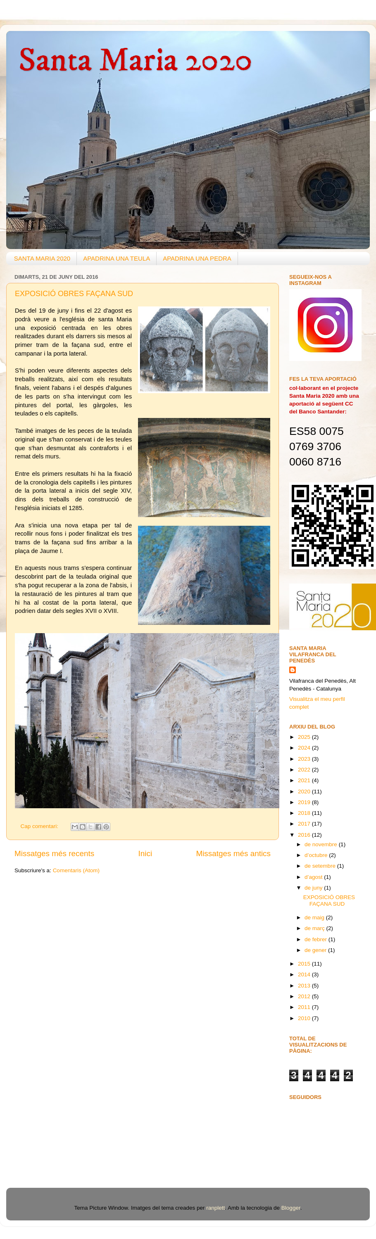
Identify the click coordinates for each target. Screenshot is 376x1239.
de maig (315, 917)
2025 (305, 737)
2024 (305, 748)
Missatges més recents (54, 853)
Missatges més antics (233, 853)
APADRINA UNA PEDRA (197, 258)
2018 (305, 813)
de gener (316, 950)
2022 (305, 770)
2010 (305, 1018)
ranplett (215, 1208)
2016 (305, 835)
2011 (305, 1007)
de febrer (316, 939)
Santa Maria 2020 (135, 60)
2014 (305, 974)
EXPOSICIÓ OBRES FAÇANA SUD (74, 294)
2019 (305, 802)
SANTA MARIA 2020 (42, 258)
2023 (305, 759)
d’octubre (317, 855)
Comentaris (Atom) (76, 870)
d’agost (314, 877)
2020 (305, 791)
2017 (305, 824)
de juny (314, 888)
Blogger (290, 1208)
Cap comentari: (40, 826)
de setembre (321, 866)
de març (315, 928)
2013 (305, 986)
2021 (305, 780)
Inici (145, 853)
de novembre (322, 844)
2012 (305, 996)
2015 (305, 964)
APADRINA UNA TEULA (116, 258)
